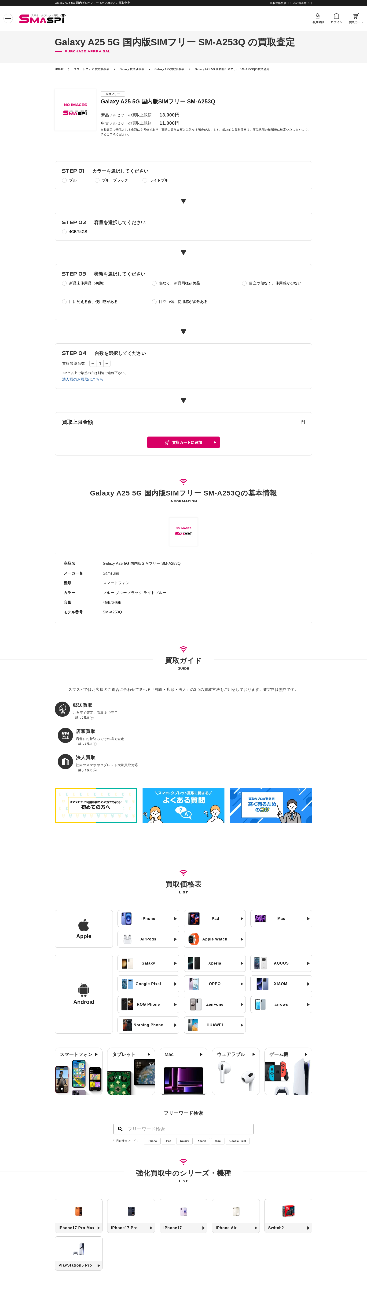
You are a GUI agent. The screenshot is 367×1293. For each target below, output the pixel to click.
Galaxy (184, 1091)
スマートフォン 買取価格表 (92, 69)
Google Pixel (237, 1091)
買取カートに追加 (187, 442)
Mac (218, 1091)
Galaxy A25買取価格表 (169, 69)
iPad (168, 1091)
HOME (59, 69)
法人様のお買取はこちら (82, 379)
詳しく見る (82, 719)
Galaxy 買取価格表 (132, 69)
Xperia (202, 1091)
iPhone (152, 1091)
